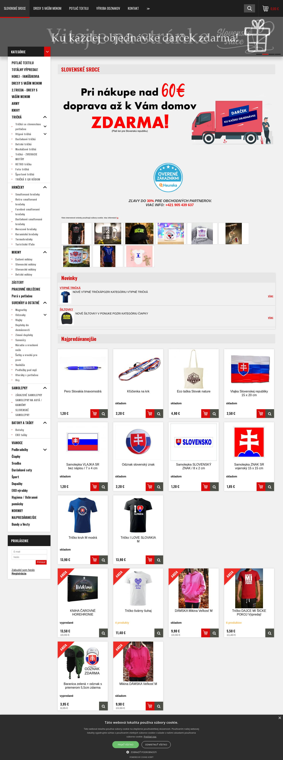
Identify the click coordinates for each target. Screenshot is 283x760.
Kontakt (133, 8)
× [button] (279, 718)
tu (117, 218)
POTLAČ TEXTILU (79, 8)
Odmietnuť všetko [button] (156, 744)
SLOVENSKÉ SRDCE (15, 8)
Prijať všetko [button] (126, 744)
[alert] (141, 737)
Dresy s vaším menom (47, 8)
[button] (141, 752)
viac (270, 296)
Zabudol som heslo (23, 570)
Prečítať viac (150, 736)
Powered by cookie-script (141, 757)
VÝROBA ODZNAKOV (108, 8)
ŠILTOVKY (66, 309)
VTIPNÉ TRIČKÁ (70, 287)
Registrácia (19, 573)
